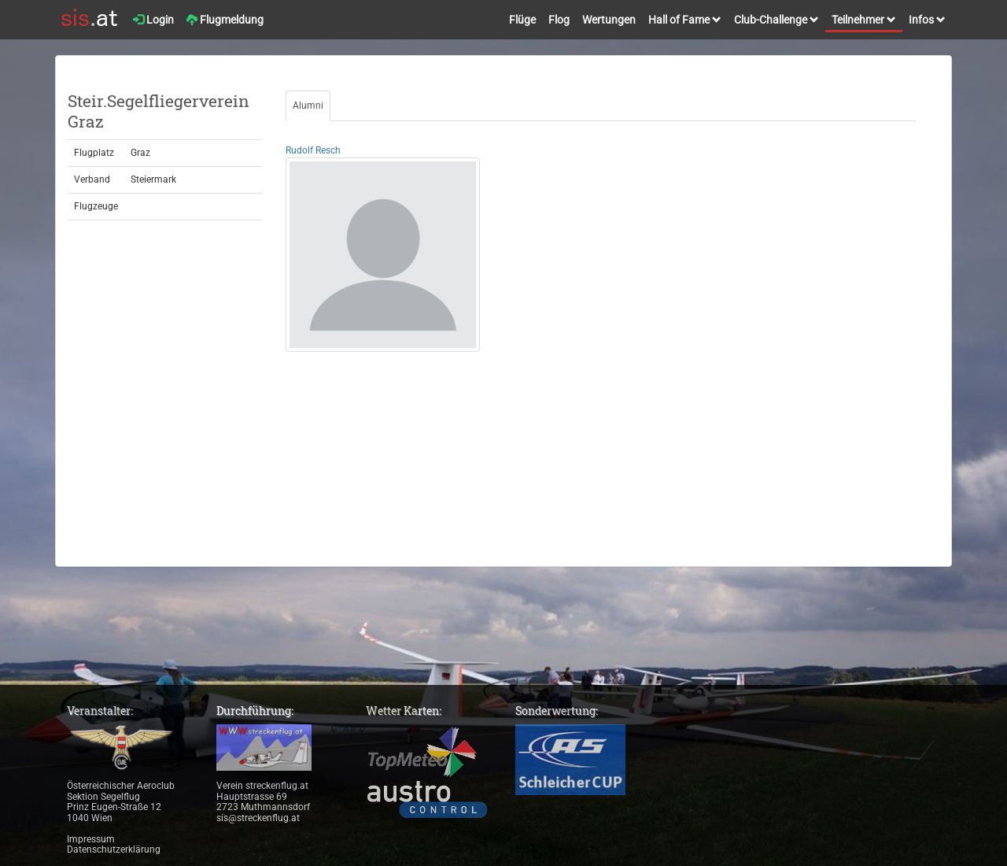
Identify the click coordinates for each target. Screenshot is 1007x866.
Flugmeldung (225, 19)
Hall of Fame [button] (684, 19)
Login (153, 19)
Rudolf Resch (313, 150)
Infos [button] (927, 19)
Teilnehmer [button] (864, 19)
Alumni (308, 105)
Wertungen (609, 19)
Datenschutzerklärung (113, 849)
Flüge (522, 19)
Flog (559, 19)
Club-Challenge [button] (776, 19)
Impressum (91, 839)
